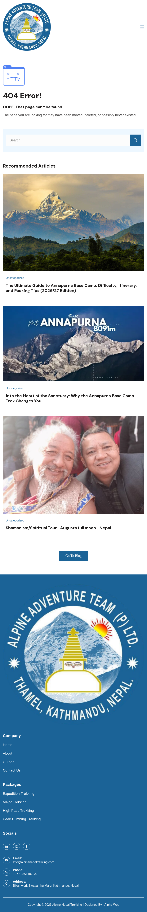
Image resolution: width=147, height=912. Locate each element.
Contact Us (12, 770)
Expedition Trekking (18, 794)
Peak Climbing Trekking (22, 819)
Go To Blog (73, 556)
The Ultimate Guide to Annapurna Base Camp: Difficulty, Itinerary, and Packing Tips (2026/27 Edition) (71, 288)
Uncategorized (15, 277)
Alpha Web (112, 904)
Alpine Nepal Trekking (67, 904)
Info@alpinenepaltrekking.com (33, 862)
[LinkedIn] (6, 846)
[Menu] (142, 27)
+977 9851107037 (25, 874)
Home (7, 745)
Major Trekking (15, 802)
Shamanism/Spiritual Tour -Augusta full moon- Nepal (58, 528)
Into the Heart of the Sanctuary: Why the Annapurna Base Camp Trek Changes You (70, 398)
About (7, 753)
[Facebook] (26, 846)
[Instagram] (16, 846)
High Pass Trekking (18, 811)
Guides (8, 762)
